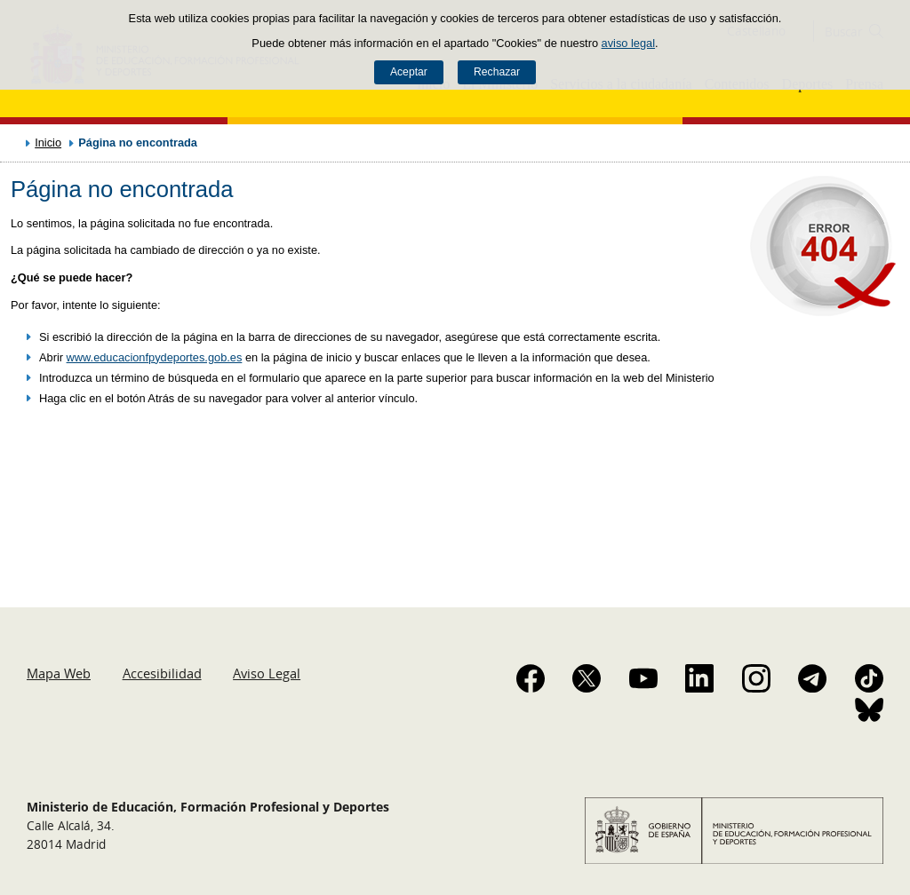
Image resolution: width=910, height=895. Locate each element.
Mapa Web (59, 673)
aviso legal (628, 43)
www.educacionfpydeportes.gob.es (155, 357)
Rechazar (497, 72)
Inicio (48, 142)
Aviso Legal (266, 673)
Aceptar (408, 72)
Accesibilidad (162, 673)
